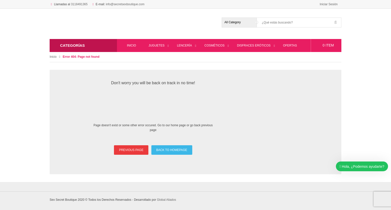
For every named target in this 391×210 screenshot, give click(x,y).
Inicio (53, 56)
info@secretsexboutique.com (125, 4)
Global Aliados (166, 200)
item (328, 45)
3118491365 (79, 4)
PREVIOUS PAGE (131, 150)
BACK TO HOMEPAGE (171, 150)
